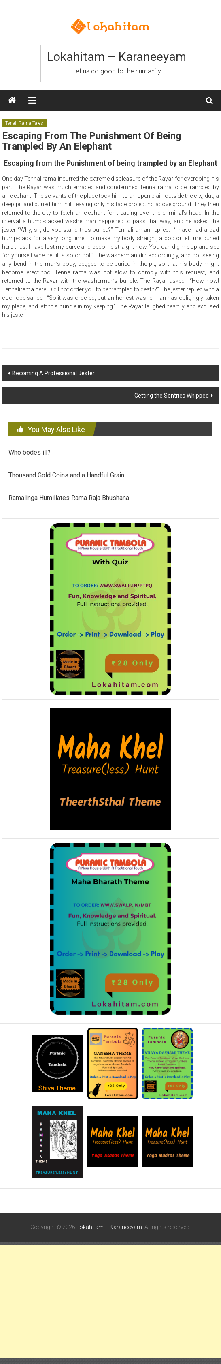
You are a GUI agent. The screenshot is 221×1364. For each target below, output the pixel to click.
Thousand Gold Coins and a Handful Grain (66, 475)
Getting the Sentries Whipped (171, 395)
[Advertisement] (110, 1301)
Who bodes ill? (29, 452)
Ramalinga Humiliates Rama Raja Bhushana (68, 498)
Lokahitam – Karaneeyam (116, 56)
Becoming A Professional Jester (53, 373)
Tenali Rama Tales (24, 123)
